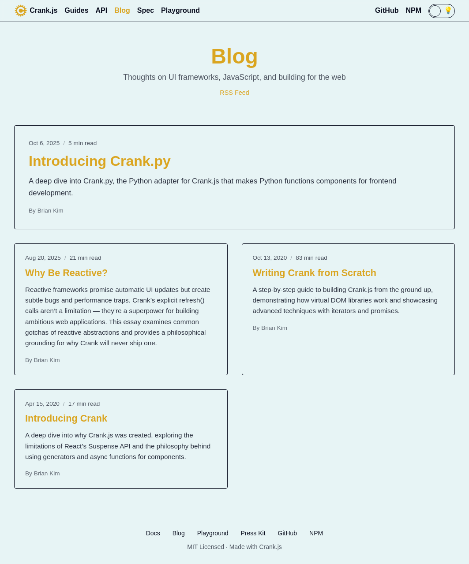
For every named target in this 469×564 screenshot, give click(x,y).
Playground (180, 10)
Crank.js (35, 10)
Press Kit (253, 533)
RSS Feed (234, 92)
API (102, 10)
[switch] (441, 11)
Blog (122, 10)
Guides (76, 10)
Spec (145, 10)
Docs (153, 533)
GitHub (386, 10)
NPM (413, 10)
